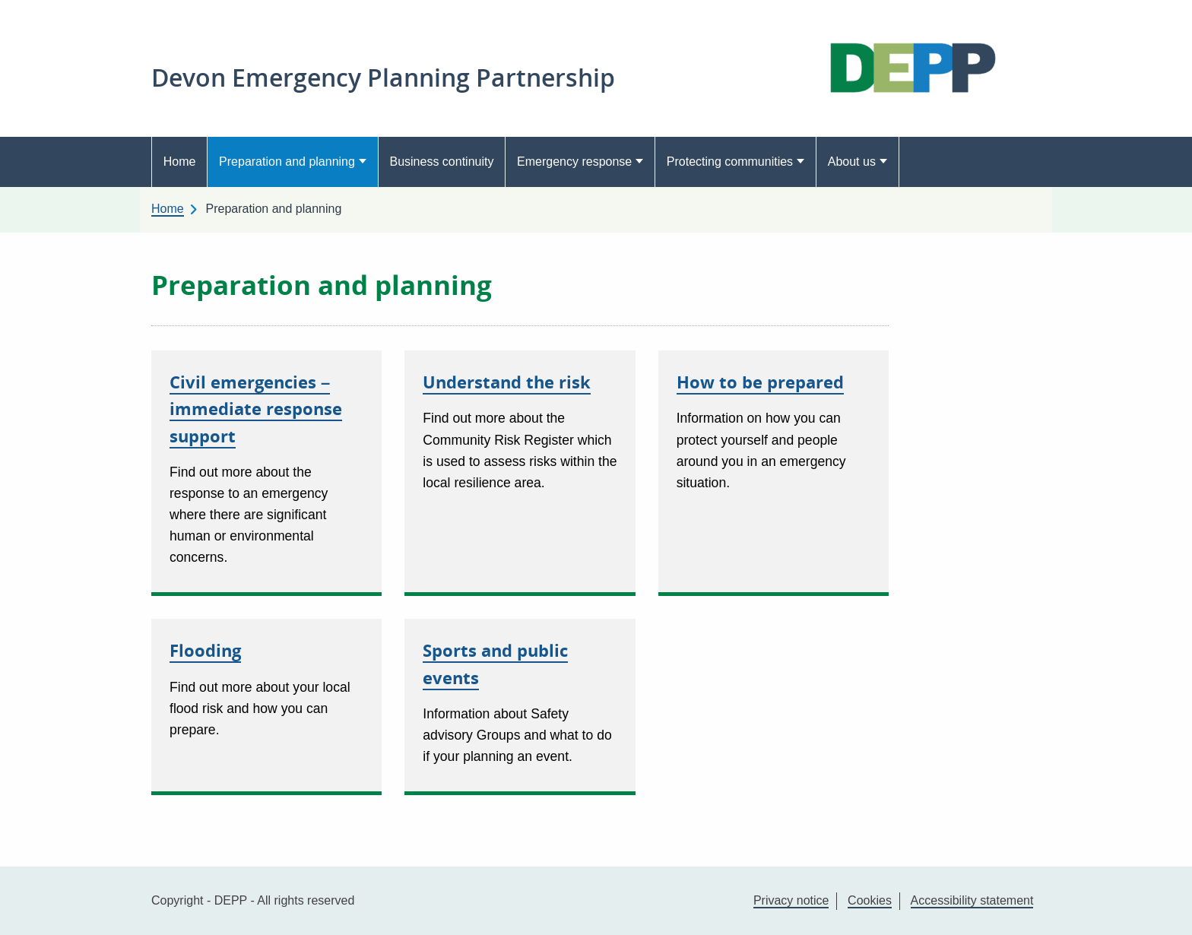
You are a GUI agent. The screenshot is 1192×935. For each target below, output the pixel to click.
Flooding (205, 650)
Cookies (870, 900)
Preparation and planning (287, 161)
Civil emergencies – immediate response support (256, 408)
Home (179, 161)
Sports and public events (495, 663)
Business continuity (441, 161)
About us (852, 161)
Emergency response (574, 161)
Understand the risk (507, 381)
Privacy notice (791, 900)
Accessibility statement (972, 900)
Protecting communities (730, 161)
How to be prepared (760, 381)
